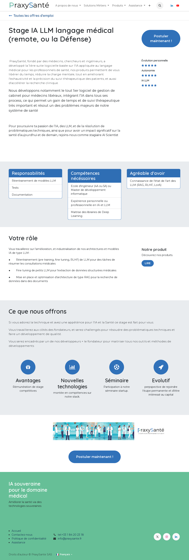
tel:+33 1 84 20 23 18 (71, 534)
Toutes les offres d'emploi (31, 15)
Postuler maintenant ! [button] (161, 38)
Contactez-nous (22, 534)
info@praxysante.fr (70, 538)
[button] (159, 5)
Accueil (16, 530)
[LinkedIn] (171, 5)
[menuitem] (68, 5)
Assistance (18, 542)
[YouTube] (177, 5)
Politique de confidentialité (29, 538)
